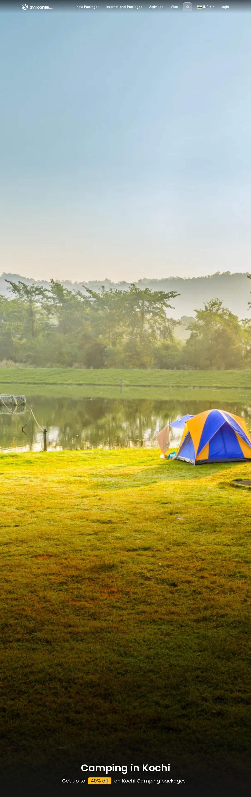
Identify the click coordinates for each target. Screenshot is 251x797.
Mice (174, 7)
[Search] (187, 6)
